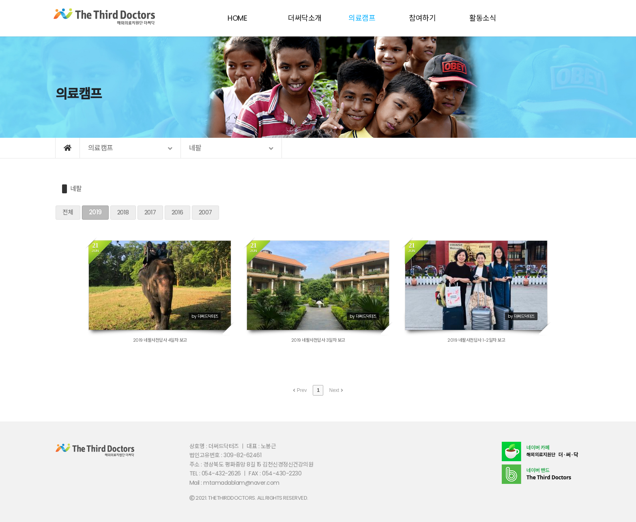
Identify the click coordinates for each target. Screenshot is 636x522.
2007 (205, 212)
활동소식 (482, 18)
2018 (123, 212)
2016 (177, 212)
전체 (67, 212)
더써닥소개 (305, 18)
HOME (237, 18)
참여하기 (422, 18)
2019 (95, 212)
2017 (150, 212)
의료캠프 (361, 18)
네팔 (76, 188)
